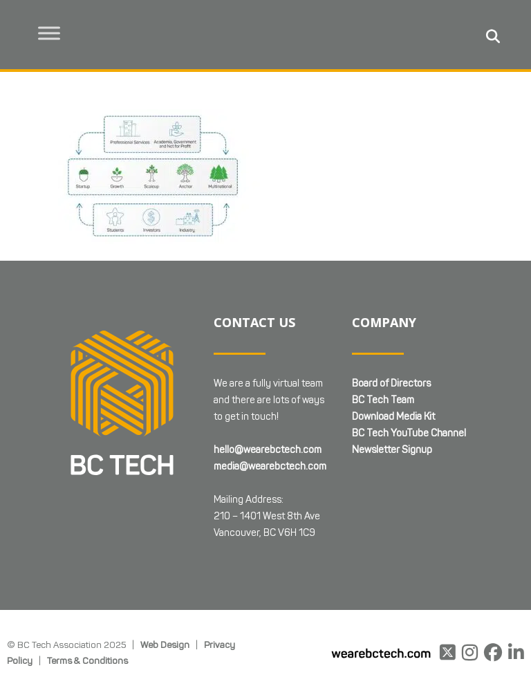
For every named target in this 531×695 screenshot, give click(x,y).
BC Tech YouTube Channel (409, 433)
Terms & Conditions (87, 660)
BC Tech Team (383, 400)
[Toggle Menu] (49, 32)
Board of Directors (391, 383)
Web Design (164, 644)
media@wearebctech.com (270, 466)
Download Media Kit (393, 417)
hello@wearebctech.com (268, 450)
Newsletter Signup (392, 450)
